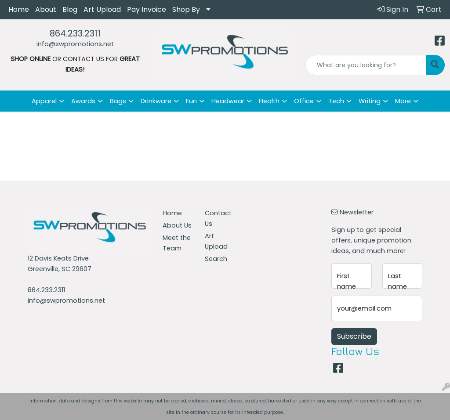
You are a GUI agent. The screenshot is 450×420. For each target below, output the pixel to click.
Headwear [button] (227, 101)
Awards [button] (83, 101)
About (45, 9)
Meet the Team (177, 243)
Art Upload (102, 9)
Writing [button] (370, 101)
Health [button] (269, 101)
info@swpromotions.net (75, 44)
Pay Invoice (146, 9)
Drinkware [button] (156, 101)
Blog (69, 9)
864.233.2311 (75, 33)
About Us (177, 225)
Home (18, 9)
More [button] (403, 101)
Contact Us (218, 218)
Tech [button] (336, 101)
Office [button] (304, 101)
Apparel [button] (44, 101)
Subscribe (354, 336)
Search (216, 258)
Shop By (186, 9)
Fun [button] (191, 101)
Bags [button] (118, 101)
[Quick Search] (365, 65)
